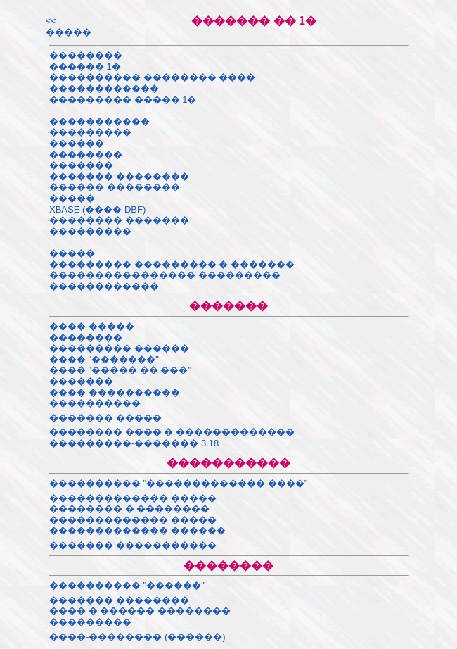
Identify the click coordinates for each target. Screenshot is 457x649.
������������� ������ (137, 530)
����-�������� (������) (137, 636)
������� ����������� (133, 545)
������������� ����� (133, 498)
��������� (90, 132)
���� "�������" (104, 359)
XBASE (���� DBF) (97, 209)
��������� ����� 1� (122, 99)
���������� (95, 403)
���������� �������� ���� (152, 77)
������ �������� (114, 187)
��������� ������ (119, 348)
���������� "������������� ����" (178, 483)
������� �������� (119, 176)
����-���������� (114, 392)
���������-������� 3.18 (134, 443)
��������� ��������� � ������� (172, 264)
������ (76, 143)
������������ (104, 88)
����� (72, 198)
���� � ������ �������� (140, 610)
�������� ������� (119, 220)
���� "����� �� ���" (120, 370)
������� (81, 165)
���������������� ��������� (165, 275)
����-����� (91, 326)
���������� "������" (127, 585)
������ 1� (85, 66)
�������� (85, 55)
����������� (99, 121)
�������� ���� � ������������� (172, 432)
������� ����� (105, 417)
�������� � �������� (129, 508)
